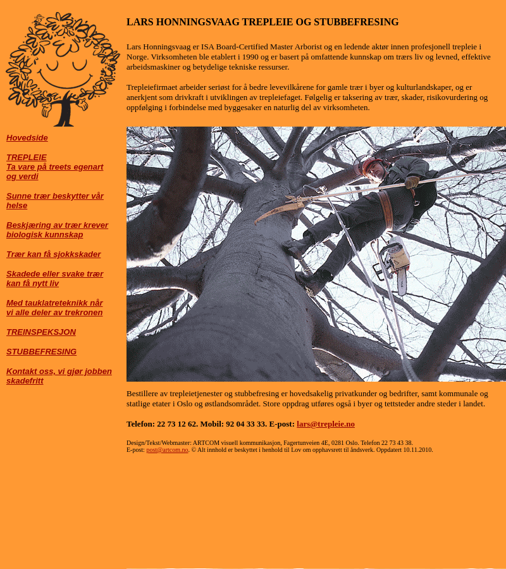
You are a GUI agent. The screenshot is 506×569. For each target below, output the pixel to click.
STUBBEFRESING (41, 351)
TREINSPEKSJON (41, 332)
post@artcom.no (167, 449)
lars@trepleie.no (326, 423)
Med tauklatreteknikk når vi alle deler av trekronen (54, 307)
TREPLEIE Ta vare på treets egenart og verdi (54, 167)
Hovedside (27, 137)
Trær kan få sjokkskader (53, 254)
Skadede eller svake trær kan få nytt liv (54, 278)
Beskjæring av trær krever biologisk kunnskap (57, 229)
